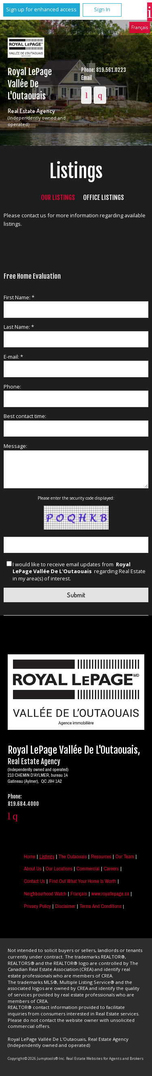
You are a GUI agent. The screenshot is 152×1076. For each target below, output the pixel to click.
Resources (101, 856)
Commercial (88, 868)
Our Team (125, 856)
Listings (46, 856)
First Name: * (19, 297)
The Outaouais (73, 856)
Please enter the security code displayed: (76, 498)
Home (29, 856)
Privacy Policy (37, 906)
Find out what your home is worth (82, 881)
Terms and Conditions (100, 906)
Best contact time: (25, 416)
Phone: (12, 386)
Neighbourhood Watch (45, 893)
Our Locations (59, 868)
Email (86, 78)
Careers (111, 868)
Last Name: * (19, 326)
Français (139, 27)
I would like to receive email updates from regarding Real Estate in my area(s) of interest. (79, 571)
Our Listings (58, 197)
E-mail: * (13, 356)
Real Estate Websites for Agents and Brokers (104, 1058)
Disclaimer (65, 906)
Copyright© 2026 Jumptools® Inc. (36, 1058)
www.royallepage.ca (110, 893)
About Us (32, 868)
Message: (15, 446)
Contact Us (34, 881)
